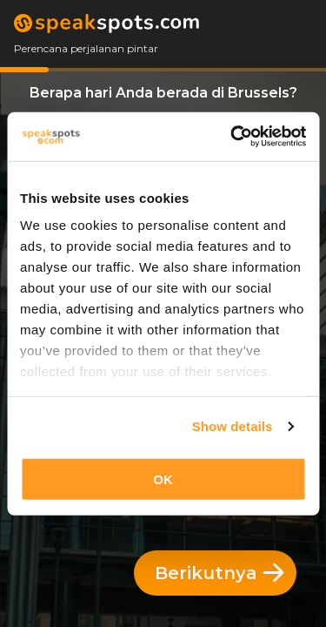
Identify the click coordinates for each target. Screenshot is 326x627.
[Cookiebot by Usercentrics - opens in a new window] (232, 136)
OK (163, 478)
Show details (232, 426)
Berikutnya (219, 573)
